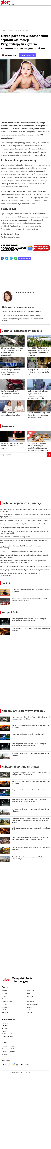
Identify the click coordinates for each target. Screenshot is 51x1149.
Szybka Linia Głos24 (8, 1034)
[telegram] (11, 258)
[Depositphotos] (25, 1064)
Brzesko (4, 996)
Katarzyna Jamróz (10, 55)
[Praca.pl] (6, 1064)
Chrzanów (5, 999)
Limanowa (5, 1007)
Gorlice (4, 1004)
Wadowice (30, 1010)
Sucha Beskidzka (32, 1004)
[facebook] (2, 258)
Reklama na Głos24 (8, 1049)
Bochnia (5, 993)
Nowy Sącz (30, 991)
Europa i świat (11, 612)
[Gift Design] (34, 1064)
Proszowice (30, 1002)
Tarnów (29, 1007)
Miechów (5, 1010)
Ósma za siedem (7, 1037)
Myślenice (5, 1013)
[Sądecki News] (15, 1064)
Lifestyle (5, 1026)
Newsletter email (8, 1046)
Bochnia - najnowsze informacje (22, 330)
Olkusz (29, 993)
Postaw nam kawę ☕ (27, 55)
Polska (6, 583)
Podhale (29, 999)
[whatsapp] (15, 258)
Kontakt (4, 1054)
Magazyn (5, 1023)
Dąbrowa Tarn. (7, 1002)
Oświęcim (30, 996)
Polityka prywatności (9, 1052)
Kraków (4, 991)
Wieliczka (30, 1013)
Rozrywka (8, 426)
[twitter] (6, 258)
